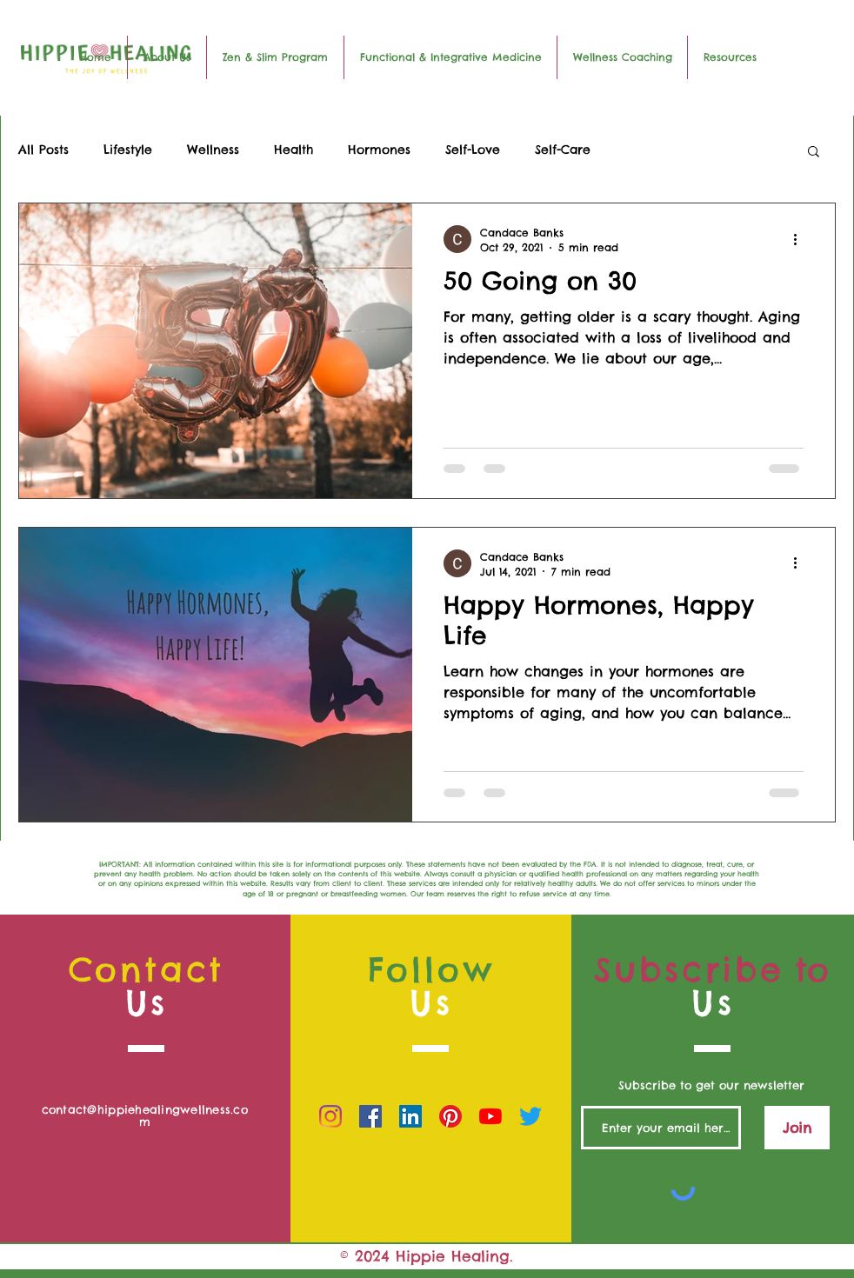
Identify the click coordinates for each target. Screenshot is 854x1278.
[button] (813, 152)
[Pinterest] (450, 1116)
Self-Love (472, 149)
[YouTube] (490, 1116)
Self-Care (562, 149)
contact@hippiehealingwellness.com (145, 1115)
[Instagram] (330, 1116)
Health (293, 149)
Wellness (213, 149)
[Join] (797, 1127)
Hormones (379, 149)
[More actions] (801, 239)
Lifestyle (127, 149)
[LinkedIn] (410, 1116)
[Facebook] (370, 1116)
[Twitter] (530, 1116)
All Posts (43, 149)
